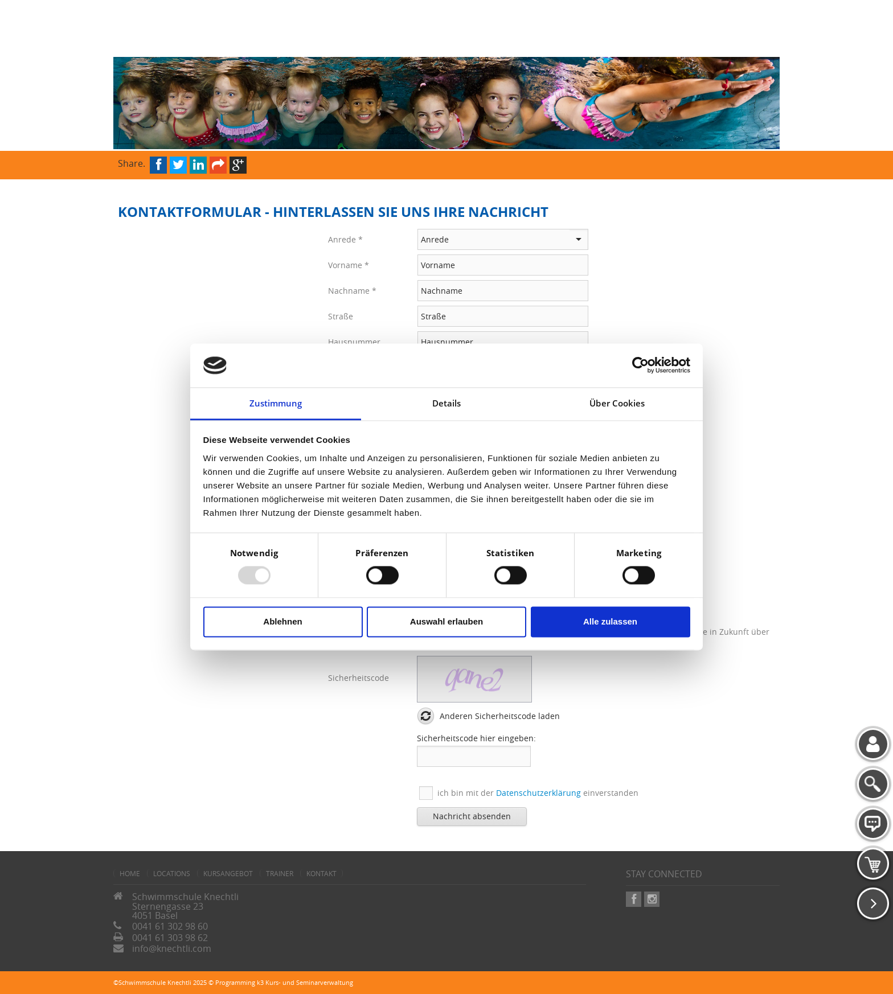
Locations (171, 873)
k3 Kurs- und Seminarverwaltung (305, 982)
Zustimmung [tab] (275, 403)
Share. (131, 162)
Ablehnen (282, 621)
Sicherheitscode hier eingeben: (476, 738)
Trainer (279, 873)
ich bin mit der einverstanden (537, 792)
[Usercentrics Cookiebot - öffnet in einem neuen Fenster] (640, 365)
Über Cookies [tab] (617, 403)
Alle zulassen (610, 621)
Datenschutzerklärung (538, 792)
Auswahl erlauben (446, 621)
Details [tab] (446, 403)
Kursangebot (228, 873)
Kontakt (321, 873)
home (130, 873)
